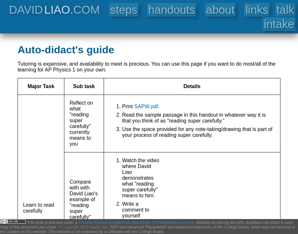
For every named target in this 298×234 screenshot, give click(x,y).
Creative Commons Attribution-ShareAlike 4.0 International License (136, 222)
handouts (171, 9)
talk (285, 9)
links (256, 9)
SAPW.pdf (146, 106)
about (220, 9)
